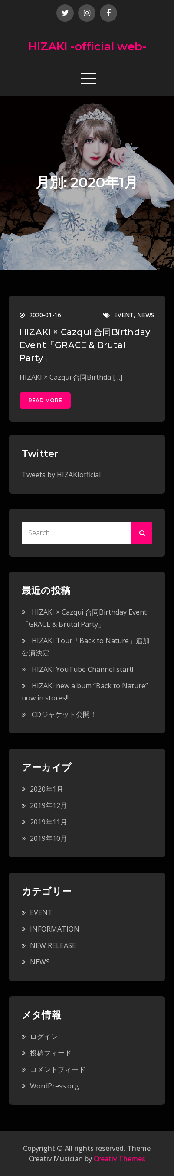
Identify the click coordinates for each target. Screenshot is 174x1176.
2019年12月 (48, 805)
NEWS (145, 315)
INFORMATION (54, 929)
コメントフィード (57, 1069)
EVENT (124, 315)
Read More (45, 400)
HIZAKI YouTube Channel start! (82, 669)
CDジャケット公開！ (64, 714)
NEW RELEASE (53, 945)
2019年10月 (48, 838)
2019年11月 (48, 822)
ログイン (44, 1036)
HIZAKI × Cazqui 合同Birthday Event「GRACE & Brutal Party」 (85, 345)
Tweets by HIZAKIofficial (61, 474)
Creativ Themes (119, 1158)
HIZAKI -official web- (87, 46)
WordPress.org (54, 1086)
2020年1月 (46, 789)
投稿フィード (51, 1053)
